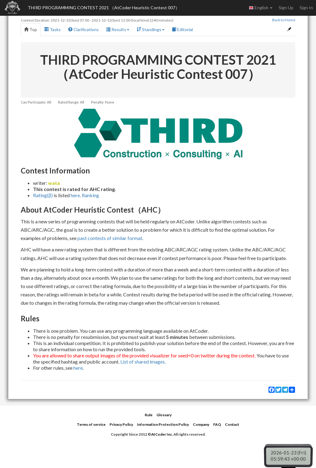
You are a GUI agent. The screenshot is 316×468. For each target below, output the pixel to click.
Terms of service (91, 424)
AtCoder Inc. (162, 434)
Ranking (90, 195)
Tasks (52, 29)
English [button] (260, 7)
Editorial (182, 29)
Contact (232, 424)
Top (30, 29)
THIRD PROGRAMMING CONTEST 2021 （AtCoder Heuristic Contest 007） (104, 7)
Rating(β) (43, 195)
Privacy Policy (121, 424)
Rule (148, 415)
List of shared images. (143, 361)
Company (201, 424)
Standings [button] (150, 29)
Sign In (306, 7)
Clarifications (83, 29)
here (75, 195)
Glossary (164, 415)
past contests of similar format (109, 238)
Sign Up (286, 7)
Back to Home (283, 20)
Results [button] (117, 29)
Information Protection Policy (163, 424)
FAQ (217, 424)
